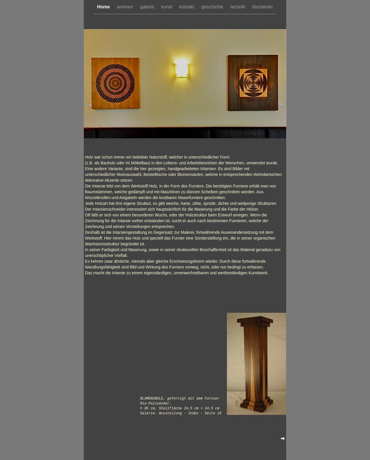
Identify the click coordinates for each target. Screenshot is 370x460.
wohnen (126, 6)
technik (238, 6)
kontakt (187, 6)
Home (104, 6)
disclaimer (262, 6)
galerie (147, 6)
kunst (167, 6)
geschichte (213, 6)
